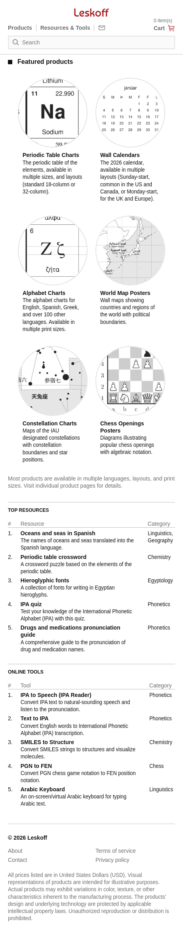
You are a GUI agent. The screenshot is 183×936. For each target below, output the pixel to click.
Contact (17, 860)
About (15, 851)
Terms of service (115, 851)
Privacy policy (112, 860)
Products (20, 28)
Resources (65, 28)
